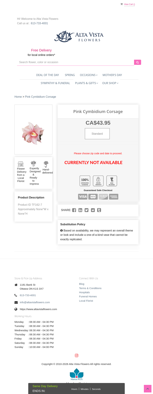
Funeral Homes (88, 296)
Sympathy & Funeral (55, 83)
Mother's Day (112, 75)
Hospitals (84, 292)
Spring (70, 75)
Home (18, 96)
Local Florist (86, 300)
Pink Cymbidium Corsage (40, 96)
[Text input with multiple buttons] (75, 62)
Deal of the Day (47, 75)
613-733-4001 (39, 23)
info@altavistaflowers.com (35, 302)
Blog (81, 283)
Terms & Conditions (90, 288)
